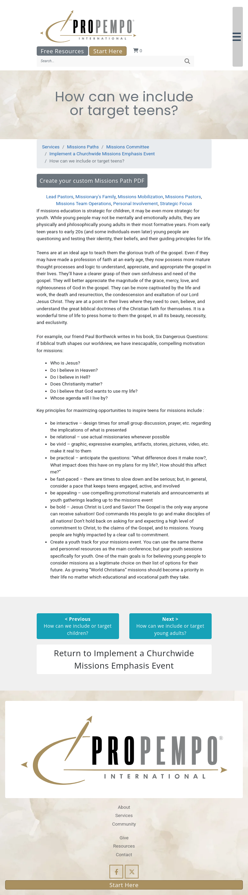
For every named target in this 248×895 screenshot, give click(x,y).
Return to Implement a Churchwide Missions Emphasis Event (124, 659)
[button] (238, 37)
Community (124, 824)
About (124, 807)
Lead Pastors (59, 196)
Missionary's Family (95, 196)
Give (123, 837)
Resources (124, 846)
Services (51, 146)
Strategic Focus (176, 203)
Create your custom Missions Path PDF (92, 180)
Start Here (107, 51)
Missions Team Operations (83, 203)
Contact (124, 854)
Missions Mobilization (140, 196)
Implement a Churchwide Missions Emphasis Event (102, 153)
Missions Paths (83, 146)
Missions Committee (127, 146)
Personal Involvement (135, 203)
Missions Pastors (183, 196)
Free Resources (62, 51)
